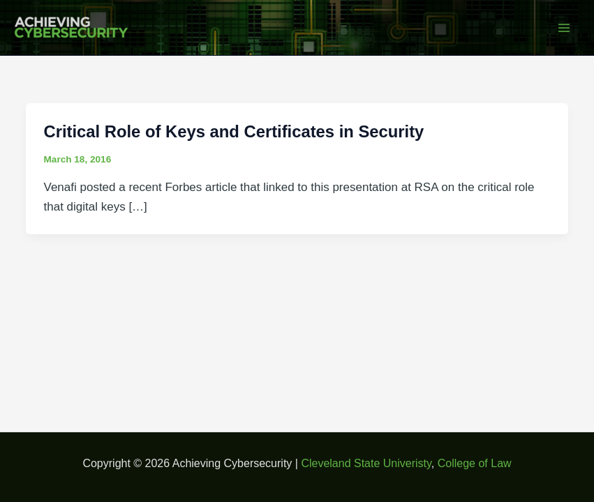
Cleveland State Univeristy (366, 463)
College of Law (475, 463)
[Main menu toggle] (565, 28)
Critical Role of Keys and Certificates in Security (234, 131)
